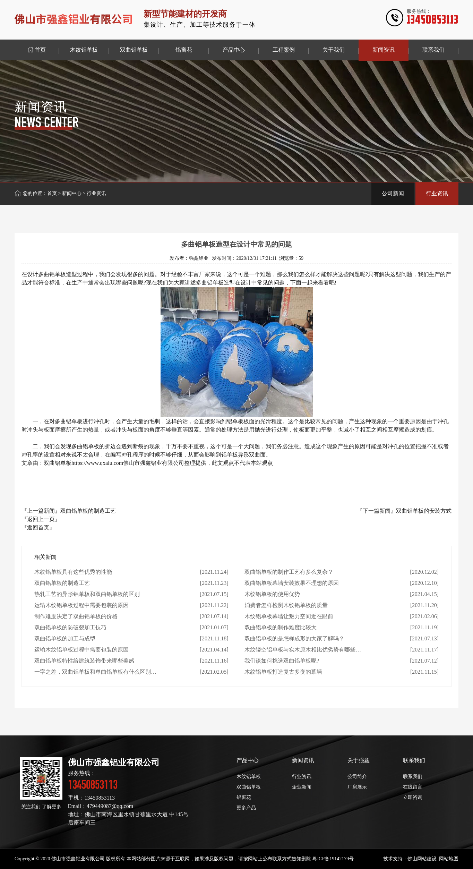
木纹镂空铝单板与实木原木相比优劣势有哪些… (302, 650)
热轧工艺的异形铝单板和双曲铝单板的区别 (87, 594)
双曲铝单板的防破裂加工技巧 (70, 627)
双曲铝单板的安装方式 (424, 511)
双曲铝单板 (249, 787)
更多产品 (246, 807)
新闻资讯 (303, 760)
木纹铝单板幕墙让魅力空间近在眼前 (288, 616)
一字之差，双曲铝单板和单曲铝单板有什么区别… (95, 672)
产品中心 (248, 760)
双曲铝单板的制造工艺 (88, 511)
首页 (52, 193)
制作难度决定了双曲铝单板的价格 (76, 616)
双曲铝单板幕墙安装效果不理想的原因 (291, 583)
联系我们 (414, 760)
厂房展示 (357, 787)
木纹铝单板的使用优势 (272, 594)
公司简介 (357, 776)
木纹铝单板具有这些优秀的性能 (73, 572)
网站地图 (448, 858)
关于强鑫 (358, 760)
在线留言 (412, 787)
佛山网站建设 (422, 858)
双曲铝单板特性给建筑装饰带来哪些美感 (84, 661)
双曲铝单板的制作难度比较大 (280, 627)
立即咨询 (412, 797)
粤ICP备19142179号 (333, 858)
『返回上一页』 (41, 519)
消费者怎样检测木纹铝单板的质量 (286, 605)
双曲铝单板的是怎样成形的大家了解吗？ (294, 638)
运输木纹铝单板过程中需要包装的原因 (81, 605)
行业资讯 (437, 193)
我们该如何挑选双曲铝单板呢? (281, 661)
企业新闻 (301, 787)
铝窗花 (244, 797)
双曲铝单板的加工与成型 (64, 638)
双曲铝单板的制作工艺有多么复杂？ (288, 572)
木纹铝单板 (249, 776)
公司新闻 (393, 193)
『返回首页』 (38, 527)
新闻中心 (71, 193)
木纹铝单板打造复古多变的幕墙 (283, 672)
